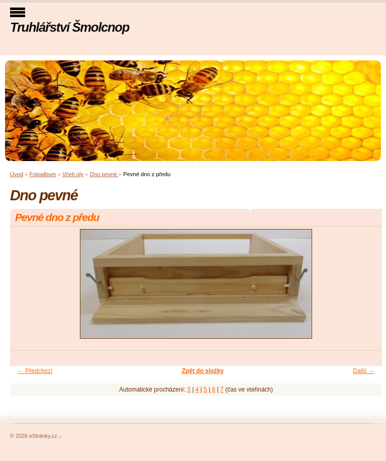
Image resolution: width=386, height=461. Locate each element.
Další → (363, 370)
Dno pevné (104, 174)
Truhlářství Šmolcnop (69, 27)
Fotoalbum (43, 174)
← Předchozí (35, 370)
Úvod (16, 174)
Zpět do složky (203, 370)
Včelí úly (72, 174)
